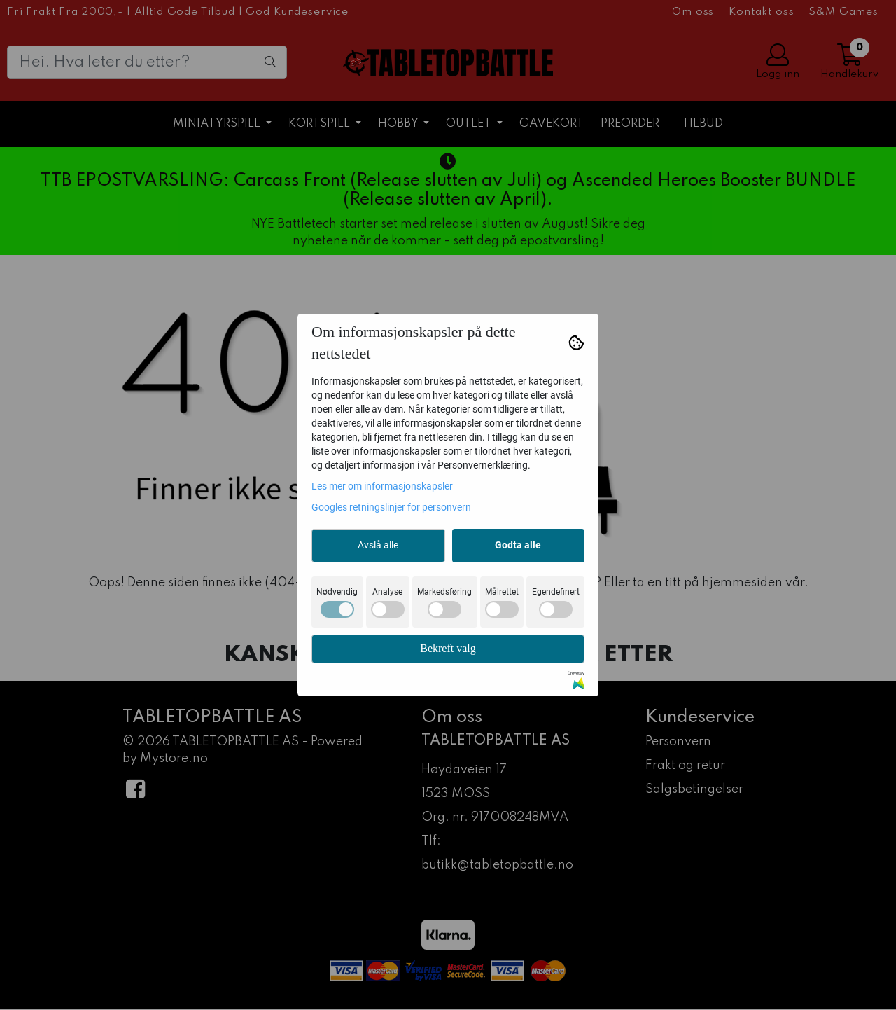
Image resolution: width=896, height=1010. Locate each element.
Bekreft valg (448, 648)
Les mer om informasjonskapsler (382, 486)
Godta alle (518, 545)
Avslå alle (378, 545)
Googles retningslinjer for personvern (391, 507)
